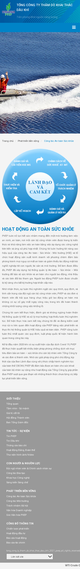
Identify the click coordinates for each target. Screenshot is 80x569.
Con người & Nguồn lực (23, 463)
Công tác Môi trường (17, 501)
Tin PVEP (11, 436)
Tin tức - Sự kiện (18, 431)
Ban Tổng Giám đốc (17, 422)
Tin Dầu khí (12, 440)
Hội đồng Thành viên (17, 417)
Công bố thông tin (20, 523)
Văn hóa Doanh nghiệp (18, 510)
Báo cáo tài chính (15, 542)
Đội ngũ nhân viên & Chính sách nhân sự (29, 468)
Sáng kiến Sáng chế (17, 482)
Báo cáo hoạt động (16, 538)
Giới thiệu (13, 398)
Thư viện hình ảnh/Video (20, 454)
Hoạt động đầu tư (15, 533)
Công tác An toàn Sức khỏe (21, 496)
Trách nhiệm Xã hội (17, 505)
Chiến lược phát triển (17, 528)
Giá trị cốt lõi (13, 413)
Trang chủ (7, 141)
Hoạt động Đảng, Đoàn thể (20, 450)
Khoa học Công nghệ (17, 477)
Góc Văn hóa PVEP (16, 515)
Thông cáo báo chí (16, 445)
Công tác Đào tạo (15, 473)
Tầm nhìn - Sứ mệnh (17, 408)
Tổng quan (12, 404)
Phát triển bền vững (28, 141)
